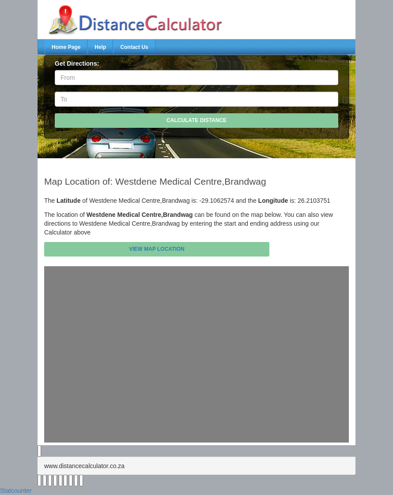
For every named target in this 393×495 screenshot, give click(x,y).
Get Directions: (77, 63)
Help (100, 47)
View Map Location (157, 249)
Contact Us (134, 47)
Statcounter (16, 490)
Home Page (66, 47)
